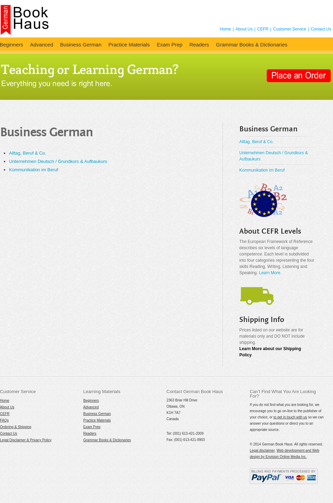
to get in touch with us (290, 417)
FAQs (4, 420)
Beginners (91, 400)
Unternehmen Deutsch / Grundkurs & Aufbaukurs (58, 161)
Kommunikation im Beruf (33, 169)
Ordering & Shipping (15, 427)
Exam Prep (169, 44)
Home (225, 29)
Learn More (269, 272)
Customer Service (289, 29)
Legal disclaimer (262, 450)
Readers (199, 44)
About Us (244, 29)
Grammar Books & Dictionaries (252, 44)
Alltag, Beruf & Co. (27, 153)
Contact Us (321, 29)
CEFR (262, 29)
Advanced (41, 44)
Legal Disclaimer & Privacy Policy (25, 440)
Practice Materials (129, 44)
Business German (80, 44)
